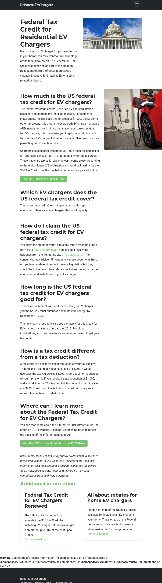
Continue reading (35, 539)
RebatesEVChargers (36, 5)
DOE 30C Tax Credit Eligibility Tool (43, 179)
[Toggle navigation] (137, 4)
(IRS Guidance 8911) (75, 254)
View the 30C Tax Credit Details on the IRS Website (54, 443)
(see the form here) (46, 249)
